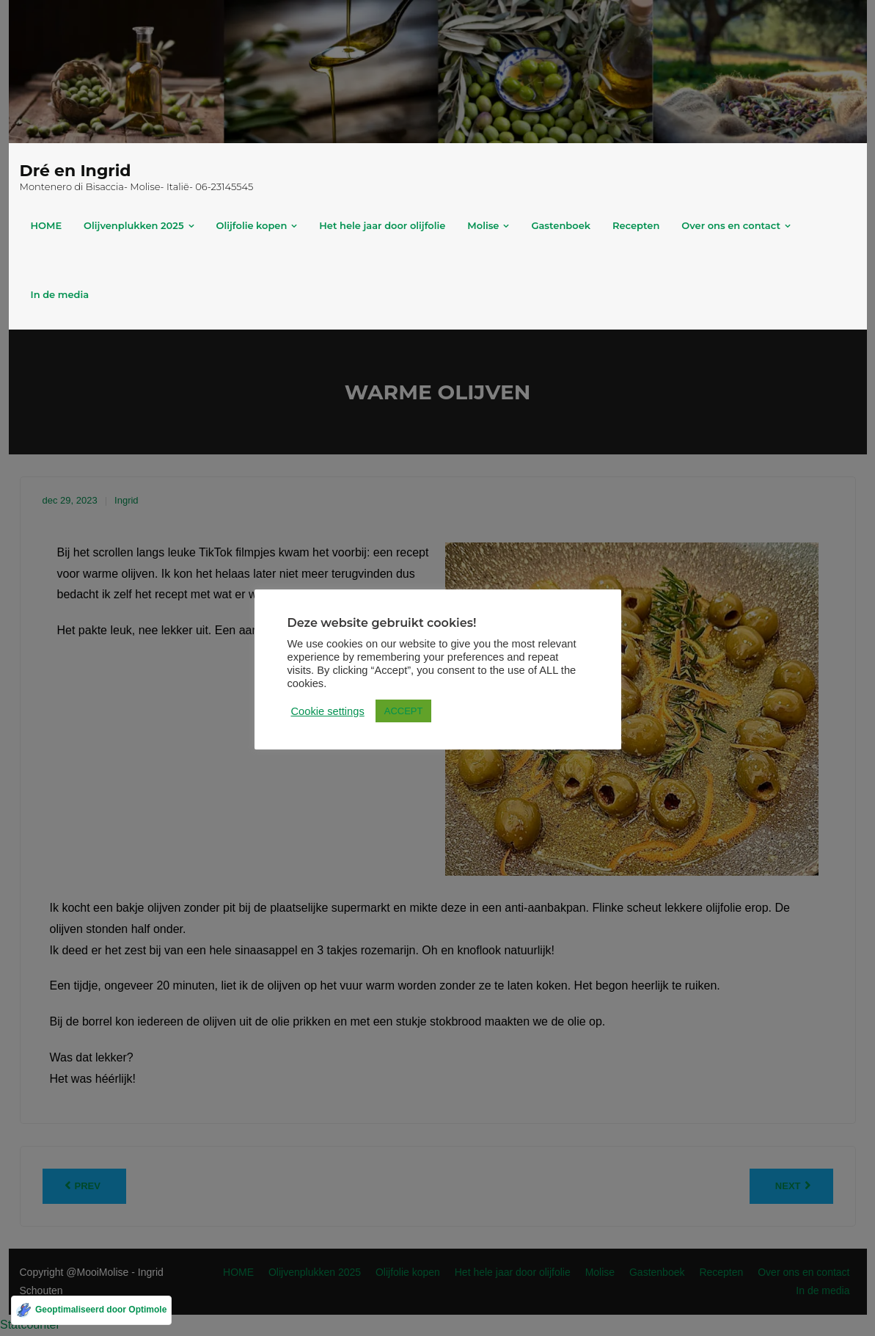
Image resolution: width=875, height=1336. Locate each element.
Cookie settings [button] (328, 711)
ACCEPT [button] (403, 710)
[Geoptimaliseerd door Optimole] (91, 1310)
